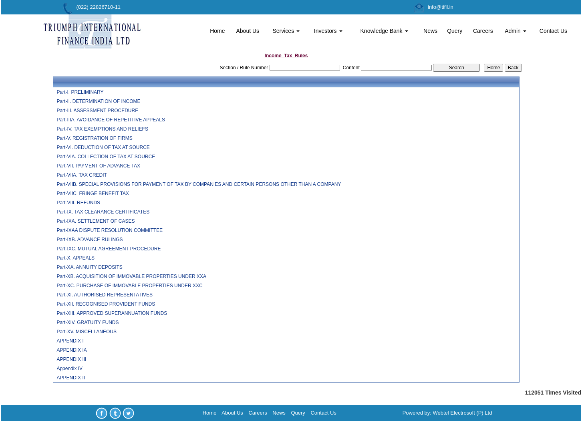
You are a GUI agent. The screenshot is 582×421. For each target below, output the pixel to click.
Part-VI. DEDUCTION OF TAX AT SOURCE (102, 147)
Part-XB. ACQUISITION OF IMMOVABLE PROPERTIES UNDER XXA (131, 276)
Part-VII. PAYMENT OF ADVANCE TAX (98, 166)
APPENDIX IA (71, 350)
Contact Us (553, 31)
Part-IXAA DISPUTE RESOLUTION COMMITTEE (109, 230)
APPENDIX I (69, 341)
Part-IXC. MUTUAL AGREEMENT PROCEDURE (108, 249)
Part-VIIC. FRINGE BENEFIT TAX (92, 193)
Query (454, 31)
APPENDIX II (70, 378)
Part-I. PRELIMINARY (79, 92)
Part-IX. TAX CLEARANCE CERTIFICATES (102, 212)
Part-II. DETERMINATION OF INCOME (98, 101)
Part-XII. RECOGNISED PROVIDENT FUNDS (105, 304)
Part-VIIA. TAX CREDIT (81, 175)
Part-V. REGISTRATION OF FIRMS (94, 138)
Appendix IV (69, 368)
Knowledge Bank (384, 31)
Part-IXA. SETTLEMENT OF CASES (95, 221)
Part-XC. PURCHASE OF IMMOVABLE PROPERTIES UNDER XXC (129, 285)
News (430, 31)
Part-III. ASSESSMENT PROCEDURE (97, 110)
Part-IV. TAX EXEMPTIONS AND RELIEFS (102, 129)
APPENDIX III (71, 359)
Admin (515, 31)
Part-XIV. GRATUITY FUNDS (87, 322)
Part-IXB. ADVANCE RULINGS (89, 239)
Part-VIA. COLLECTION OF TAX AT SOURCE (105, 156)
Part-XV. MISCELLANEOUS (86, 331)
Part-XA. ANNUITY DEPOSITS (89, 267)
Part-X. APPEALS (75, 258)
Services (286, 31)
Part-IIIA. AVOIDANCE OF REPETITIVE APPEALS (110, 120)
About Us (247, 31)
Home (217, 31)
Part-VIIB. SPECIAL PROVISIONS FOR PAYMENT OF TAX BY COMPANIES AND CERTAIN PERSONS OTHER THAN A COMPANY (198, 184)
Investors (328, 31)
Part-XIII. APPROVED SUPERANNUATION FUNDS (111, 313)
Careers (483, 31)
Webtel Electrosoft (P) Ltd (462, 413)
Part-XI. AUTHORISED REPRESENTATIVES (104, 295)
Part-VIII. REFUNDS (78, 202)
